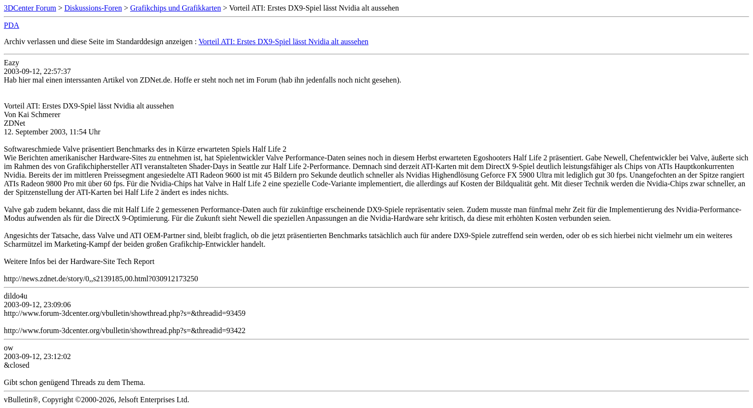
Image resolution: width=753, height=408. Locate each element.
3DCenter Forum (30, 8)
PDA (11, 25)
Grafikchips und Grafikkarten (175, 8)
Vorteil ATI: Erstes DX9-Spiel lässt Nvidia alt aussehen (283, 41)
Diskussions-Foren (93, 8)
